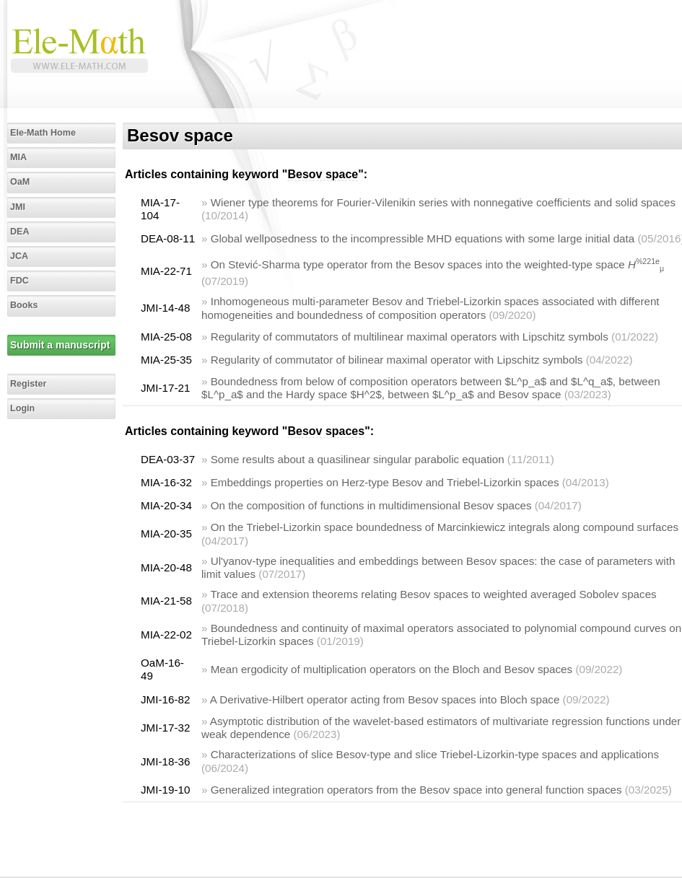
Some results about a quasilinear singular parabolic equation (357, 459)
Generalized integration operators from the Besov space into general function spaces (416, 789)
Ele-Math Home (43, 133)
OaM (20, 182)
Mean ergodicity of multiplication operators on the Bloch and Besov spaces (391, 669)
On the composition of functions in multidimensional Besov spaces (371, 505)
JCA (19, 256)
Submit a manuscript (60, 345)
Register (28, 384)
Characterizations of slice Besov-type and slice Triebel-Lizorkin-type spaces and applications (435, 754)
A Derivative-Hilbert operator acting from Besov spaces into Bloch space (385, 699)
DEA (20, 232)
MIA (18, 157)
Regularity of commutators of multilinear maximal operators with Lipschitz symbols (409, 336)
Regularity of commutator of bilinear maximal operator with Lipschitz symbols (397, 360)
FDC (19, 281)
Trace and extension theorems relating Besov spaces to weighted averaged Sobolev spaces (433, 594)
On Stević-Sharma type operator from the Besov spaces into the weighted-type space (437, 264)
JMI (17, 207)
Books (24, 305)
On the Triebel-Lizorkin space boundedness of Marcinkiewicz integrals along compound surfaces (444, 527)
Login (22, 408)
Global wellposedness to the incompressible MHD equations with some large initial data (423, 238)
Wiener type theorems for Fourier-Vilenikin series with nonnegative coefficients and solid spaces (443, 202)
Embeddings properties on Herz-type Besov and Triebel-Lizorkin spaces (385, 482)
